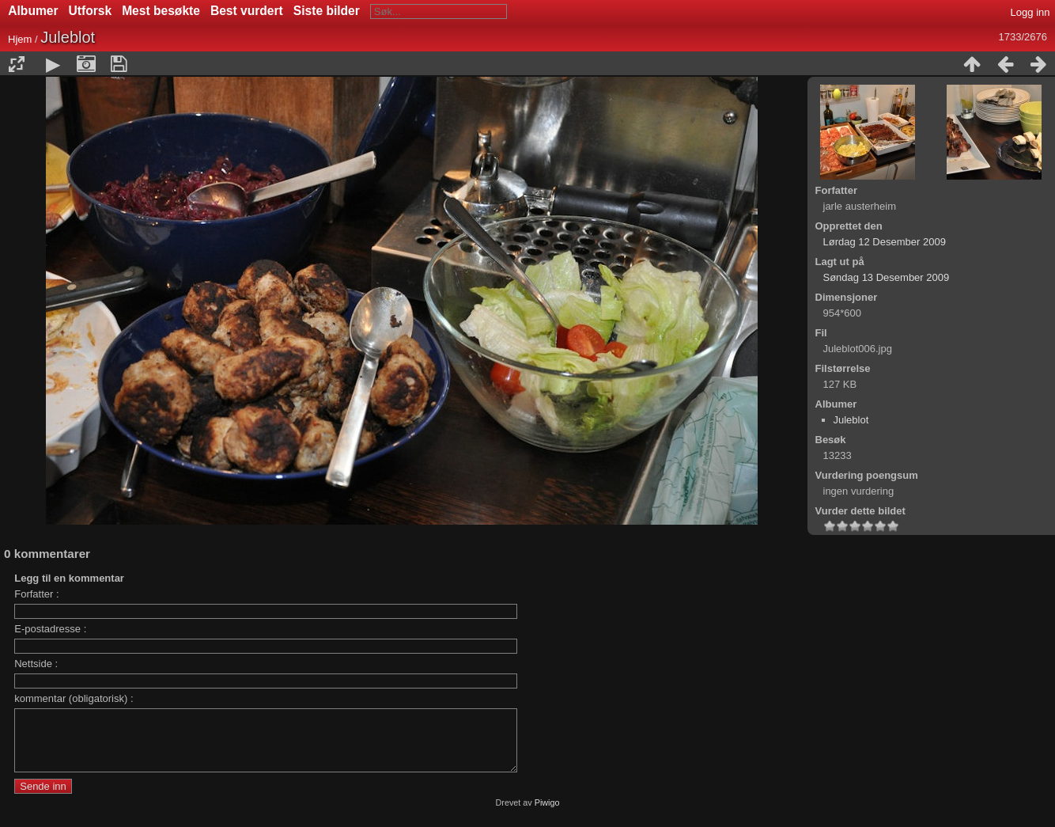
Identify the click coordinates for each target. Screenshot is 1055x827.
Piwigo (547, 814)
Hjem (20, 39)
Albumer (33, 10)
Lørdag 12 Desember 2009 (884, 242)
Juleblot (851, 420)
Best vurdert (246, 10)
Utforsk (90, 10)
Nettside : (36, 664)
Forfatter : (36, 594)
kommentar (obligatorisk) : (73, 698)
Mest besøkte (161, 10)
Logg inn (1030, 12)
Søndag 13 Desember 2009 (886, 277)
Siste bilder (326, 10)
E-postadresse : (50, 629)
